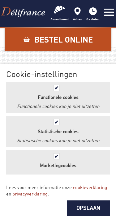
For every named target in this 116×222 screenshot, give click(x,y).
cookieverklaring (90, 187)
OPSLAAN (88, 207)
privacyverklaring (30, 193)
